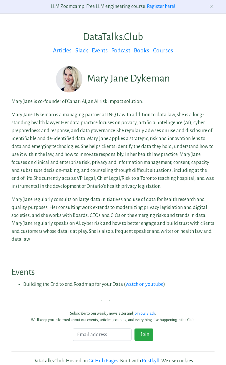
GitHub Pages (103, 361)
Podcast (120, 50)
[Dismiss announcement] (211, 6)
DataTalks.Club (113, 36)
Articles (62, 50)
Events (100, 50)
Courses (163, 50)
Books (141, 50)
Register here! (161, 6)
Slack (81, 50)
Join (144, 334)
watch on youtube (144, 284)
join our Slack (144, 313)
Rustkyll (150, 361)
